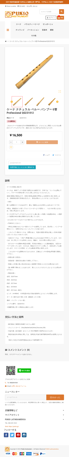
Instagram (24, 435)
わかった (55, 397)
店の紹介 (21, 6)
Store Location (10, 6)
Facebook (6, 435)
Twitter (12, 435)
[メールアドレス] (25, 397)
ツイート (56, 155)
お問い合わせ (32, 6)
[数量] (17, 142)
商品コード (10, 118)
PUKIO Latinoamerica (52, 449)
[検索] (52, 11)
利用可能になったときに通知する (22, 167)
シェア (46, 155)
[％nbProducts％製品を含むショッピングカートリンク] (60, 18)
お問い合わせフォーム (18, 386)
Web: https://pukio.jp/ (12, 426)
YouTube (18, 435)
